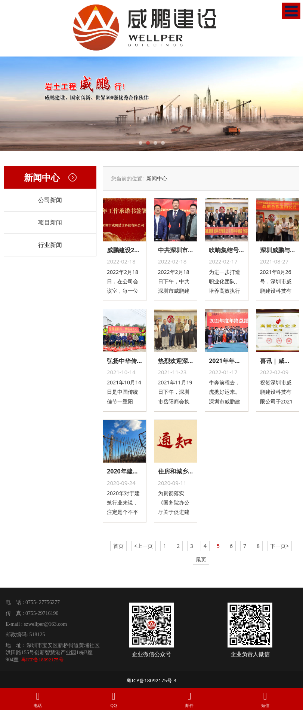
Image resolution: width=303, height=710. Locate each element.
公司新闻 (50, 200)
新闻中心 (156, 178)
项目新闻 (50, 222)
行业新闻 (50, 245)
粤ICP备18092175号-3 (151, 680)
